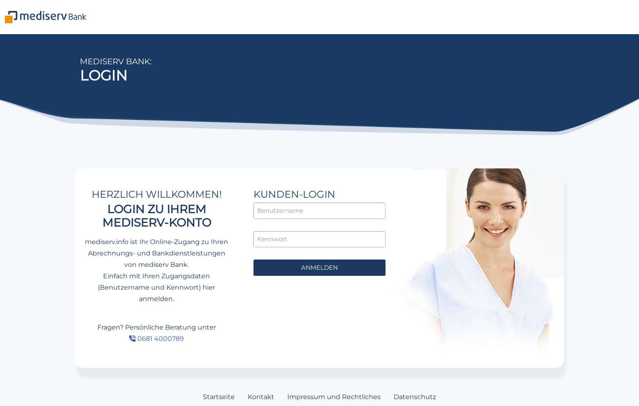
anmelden (319, 267)
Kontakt (261, 397)
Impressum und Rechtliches (334, 397)
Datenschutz (415, 397)
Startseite (219, 397)
